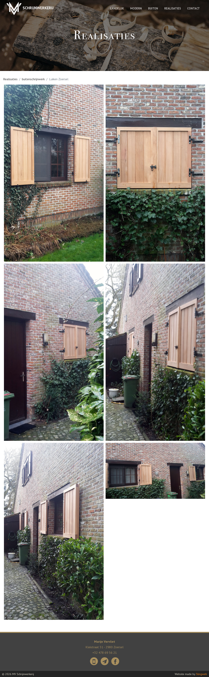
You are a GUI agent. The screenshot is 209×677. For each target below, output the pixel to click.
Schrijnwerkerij (30, 8)
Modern (136, 8)
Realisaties (172, 8)
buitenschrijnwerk (33, 79)
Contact (193, 8)
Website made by (191, 673)
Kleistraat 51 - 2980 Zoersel (104, 647)
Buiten (153, 8)
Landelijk (117, 8)
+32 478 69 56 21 (104, 652)
